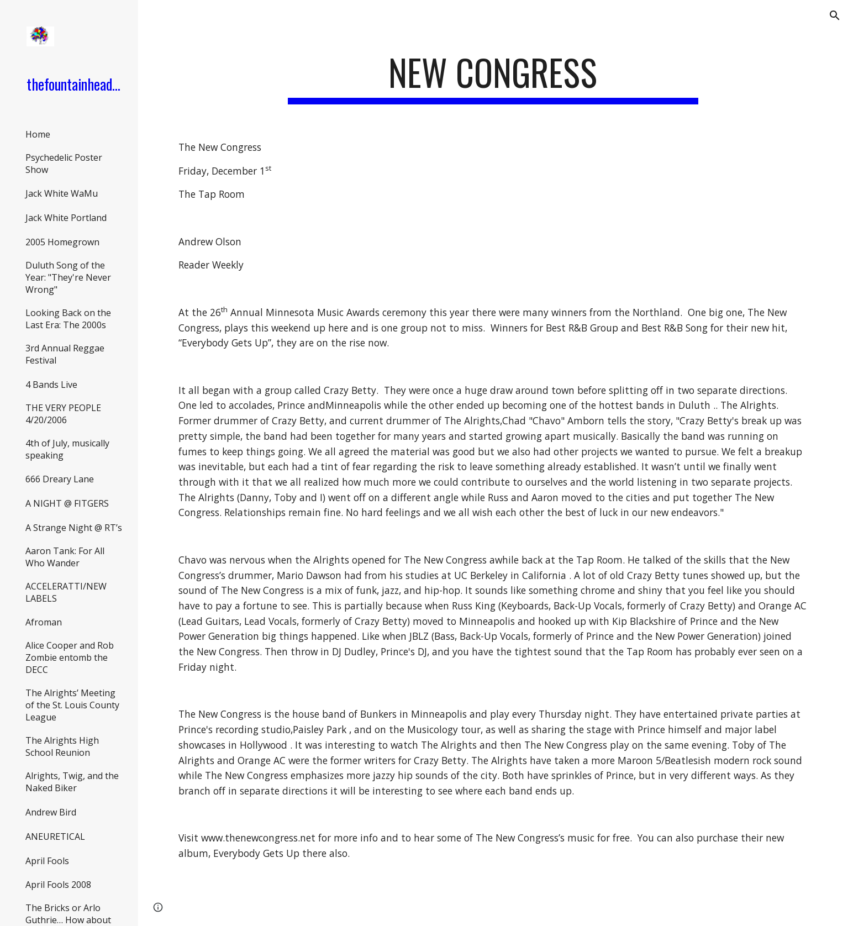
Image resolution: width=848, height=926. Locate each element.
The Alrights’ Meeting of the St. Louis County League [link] (72, 705)
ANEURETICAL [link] (55, 836)
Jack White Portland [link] (66, 218)
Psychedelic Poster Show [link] (63, 163)
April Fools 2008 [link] (58, 884)
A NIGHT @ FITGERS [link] (67, 503)
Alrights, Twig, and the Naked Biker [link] (72, 782)
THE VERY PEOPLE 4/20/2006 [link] (63, 414)
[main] (493, 77)
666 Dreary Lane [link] (59, 479)
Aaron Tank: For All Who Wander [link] (64, 557)
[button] (834, 15)
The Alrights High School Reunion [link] (62, 746)
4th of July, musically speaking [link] (67, 449)
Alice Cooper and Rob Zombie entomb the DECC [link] (69, 657)
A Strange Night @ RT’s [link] (73, 528)
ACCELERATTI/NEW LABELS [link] (66, 592)
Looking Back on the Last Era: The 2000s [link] (68, 319)
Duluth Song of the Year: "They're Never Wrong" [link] (68, 277)
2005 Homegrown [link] (62, 242)
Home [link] (37, 134)
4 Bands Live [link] (51, 384)
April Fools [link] (47, 861)
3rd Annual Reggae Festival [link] (64, 354)
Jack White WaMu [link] (61, 193)
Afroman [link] (43, 622)
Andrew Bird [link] (50, 812)
